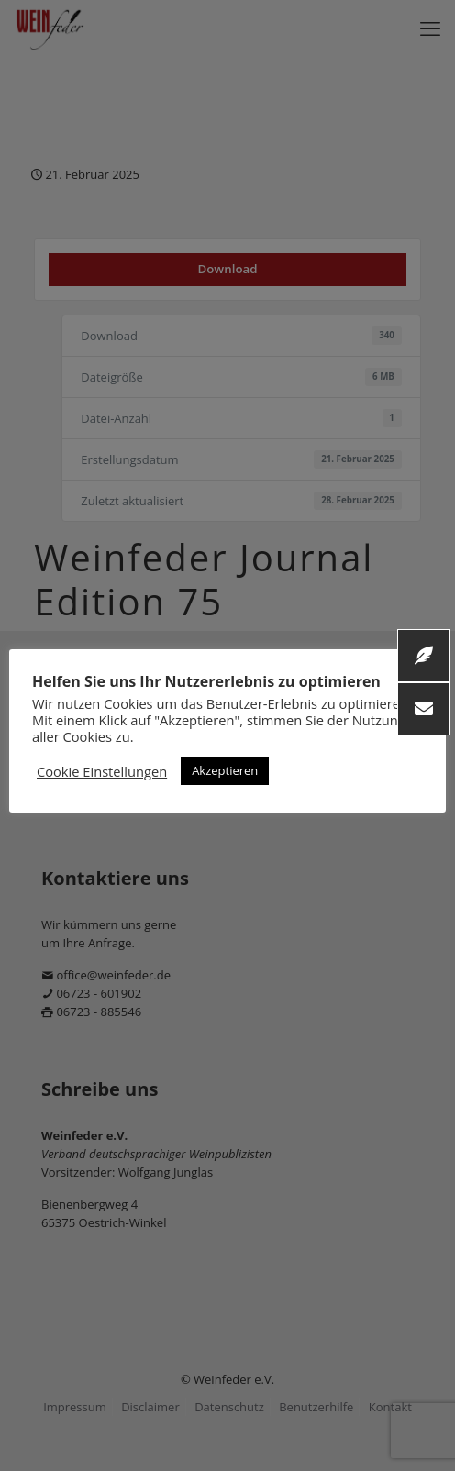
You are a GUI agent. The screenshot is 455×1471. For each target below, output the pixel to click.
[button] (423, 709)
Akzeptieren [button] (225, 770)
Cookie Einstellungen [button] (102, 771)
